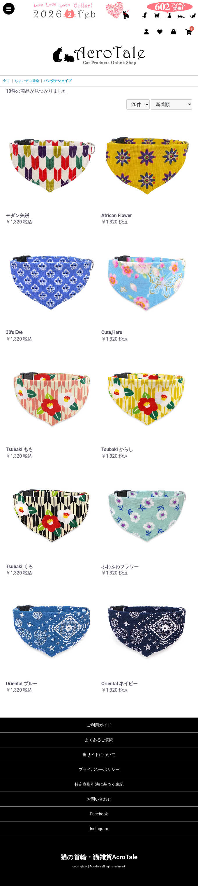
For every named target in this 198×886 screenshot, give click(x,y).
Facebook (99, 814)
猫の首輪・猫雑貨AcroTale (99, 857)
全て (6, 81)
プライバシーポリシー (99, 769)
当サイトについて (99, 754)
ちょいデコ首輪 (27, 81)
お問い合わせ (99, 799)
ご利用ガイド (99, 725)
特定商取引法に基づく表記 (99, 784)
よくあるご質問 (99, 740)
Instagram (99, 828)
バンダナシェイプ (58, 81)
